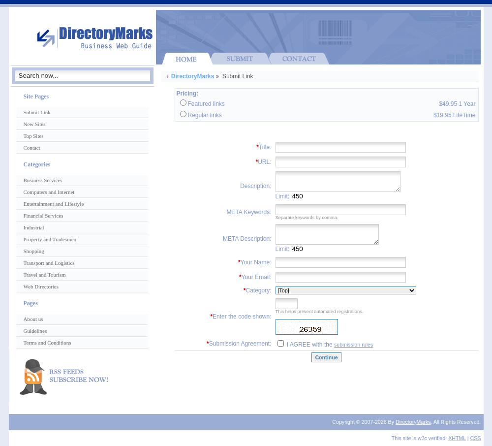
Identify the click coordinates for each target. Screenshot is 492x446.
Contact (32, 148)
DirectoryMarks (192, 76)
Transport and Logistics (49, 263)
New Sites (35, 124)
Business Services (43, 180)
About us (33, 319)
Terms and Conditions (47, 343)
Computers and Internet (49, 192)
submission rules (353, 345)
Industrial (34, 227)
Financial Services (43, 216)
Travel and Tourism (45, 275)
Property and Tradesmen (50, 239)
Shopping (34, 251)
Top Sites (34, 136)
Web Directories (41, 286)
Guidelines (35, 331)
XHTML (457, 438)
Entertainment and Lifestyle (54, 204)
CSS (475, 438)
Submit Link (37, 112)
